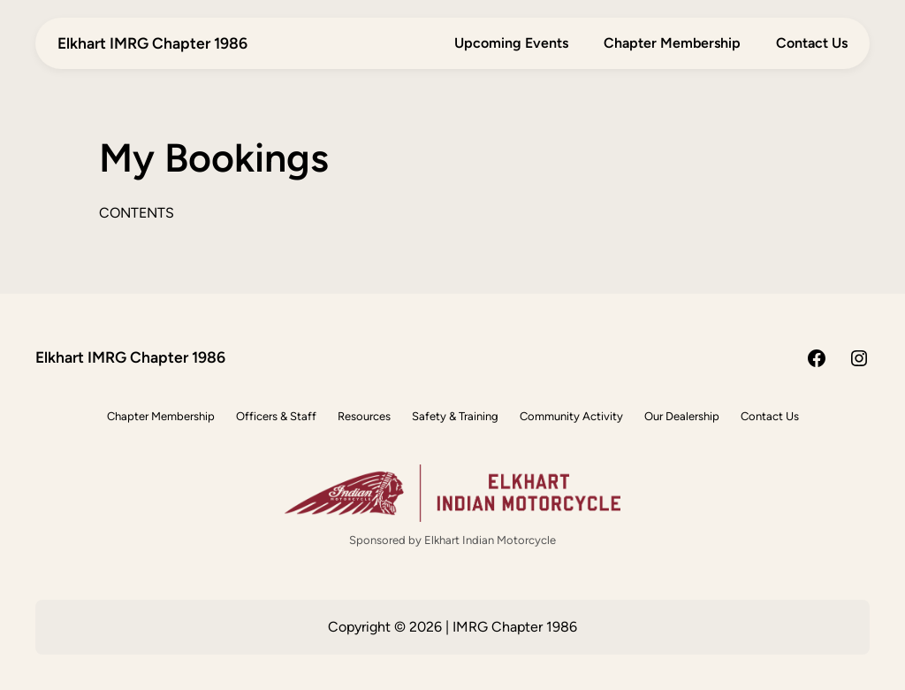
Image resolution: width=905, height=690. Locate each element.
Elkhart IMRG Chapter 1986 (152, 43)
